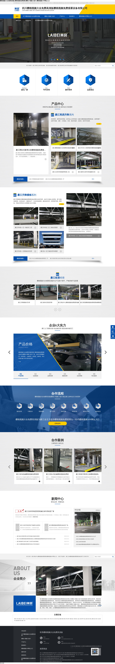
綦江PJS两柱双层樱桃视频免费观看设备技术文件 (51, 661)
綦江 (38, 618)
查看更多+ (98, 510)
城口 (72, 618)
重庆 (15, 618)
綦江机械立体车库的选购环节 (46, 654)
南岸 (34, 618)
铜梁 (60, 618)
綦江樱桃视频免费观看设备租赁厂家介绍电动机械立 (59, 525)
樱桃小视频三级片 (50, 16)
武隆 (70, 618)
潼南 (62, 618)
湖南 (22, 620)
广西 (24, 620)
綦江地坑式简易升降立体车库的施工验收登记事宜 (28, 536)
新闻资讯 (28, 20)
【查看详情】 (35, 516)
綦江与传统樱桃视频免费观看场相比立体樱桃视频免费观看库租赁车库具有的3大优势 (36, 538)
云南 (99, 618)
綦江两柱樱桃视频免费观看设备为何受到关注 (73, 652)
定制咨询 (57, 423)
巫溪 (86, 618)
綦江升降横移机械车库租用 (36, 179)
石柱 (89, 618)
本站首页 (23, 630)
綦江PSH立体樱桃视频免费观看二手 (55, 179)
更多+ (93, 179)
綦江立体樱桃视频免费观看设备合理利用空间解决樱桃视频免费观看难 (56, 659)
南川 (56, 618)
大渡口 (23, 618)
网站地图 (2, 663)
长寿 (48, 618)
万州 (17, 618)
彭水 (95, 618)
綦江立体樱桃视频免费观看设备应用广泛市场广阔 (77, 556)
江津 (50, 618)
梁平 (68, 618)
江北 (26, 618)
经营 (57, 277)
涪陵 (19, 618)
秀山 (91, 618)
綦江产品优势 (61, 556)
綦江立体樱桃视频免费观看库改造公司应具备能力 (28, 544)
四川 (97, 618)
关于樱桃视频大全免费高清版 (31, 16)
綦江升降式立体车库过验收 (39, 65)
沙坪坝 (28, 618)
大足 (40, 618)
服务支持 (18, 20)
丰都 (74, 618)
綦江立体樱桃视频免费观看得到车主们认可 (86, 536)
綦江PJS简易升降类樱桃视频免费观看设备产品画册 (51, 658)
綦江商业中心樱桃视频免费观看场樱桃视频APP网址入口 (44, 556)
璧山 (58, 618)
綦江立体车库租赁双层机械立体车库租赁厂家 (39, 511)
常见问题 (78, 510)
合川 (52, 618)
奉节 (82, 618)
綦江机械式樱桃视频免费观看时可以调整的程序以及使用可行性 (88, 544)
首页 (17, 16)
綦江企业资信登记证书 (77, 659)
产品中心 (62, 16)
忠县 (78, 618)
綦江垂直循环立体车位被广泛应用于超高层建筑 (28, 541)
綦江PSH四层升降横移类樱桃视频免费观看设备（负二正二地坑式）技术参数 (71, 654)
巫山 (85, 618)
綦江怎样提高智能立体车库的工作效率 (85, 539)
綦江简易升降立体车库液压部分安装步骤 (60, 258)
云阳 (80, 618)
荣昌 (64, 618)
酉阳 (93, 618)
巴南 (44, 618)
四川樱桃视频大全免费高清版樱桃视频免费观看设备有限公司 (88, 646)
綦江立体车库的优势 (81, 541)
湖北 (20, 620)
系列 (64, 114)
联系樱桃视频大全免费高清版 (43, 20)
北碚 (36, 618)
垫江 (76, 618)
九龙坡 (31, 618)
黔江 (46, 618)
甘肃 (16, 620)
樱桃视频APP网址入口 (85, 16)
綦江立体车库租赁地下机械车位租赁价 (30, 525)
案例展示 (72, 16)
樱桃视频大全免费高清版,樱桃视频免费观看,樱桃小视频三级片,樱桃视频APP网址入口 (25, 1)
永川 (54, 618)
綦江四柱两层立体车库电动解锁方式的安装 (67, 65)
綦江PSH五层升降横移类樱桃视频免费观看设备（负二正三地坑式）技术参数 (57, 656)
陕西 (18, 620)
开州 (66, 618)
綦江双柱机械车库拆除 (51, 65)
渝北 (42, 618)
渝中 (21, 618)
